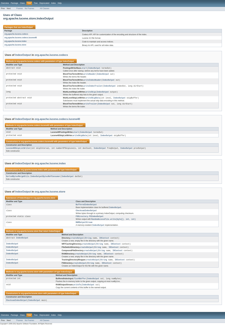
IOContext (104, 242)
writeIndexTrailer (92, 86)
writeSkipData (92, 98)
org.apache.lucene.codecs (16, 34)
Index (53, 3)
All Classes (44, 8)
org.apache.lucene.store (15, 45)
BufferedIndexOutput (86, 207)
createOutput (77, 242)
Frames (19, 8)
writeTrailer (90, 105)
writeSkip (90, 92)
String (88, 242)
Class (22, 3)
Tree (36, 3)
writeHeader (89, 74)
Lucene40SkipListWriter (18, 150)
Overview (5, 3)
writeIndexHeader (92, 80)
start (84, 68)
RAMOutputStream (84, 226)
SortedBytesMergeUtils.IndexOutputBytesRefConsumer (33, 178)
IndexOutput (27, 27)
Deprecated (44, 3)
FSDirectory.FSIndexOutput (90, 219)
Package (14, 3)
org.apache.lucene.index (15, 41)
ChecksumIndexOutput (86, 213)
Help (60, 3)
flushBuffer (80, 283)
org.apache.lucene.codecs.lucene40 (20, 38)
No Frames (29, 8)
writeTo (77, 290)
